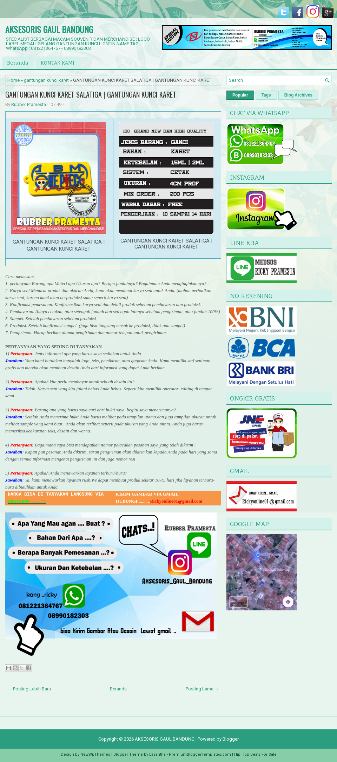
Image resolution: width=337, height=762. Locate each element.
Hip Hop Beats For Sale (255, 754)
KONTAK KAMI (57, 63)
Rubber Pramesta (28, 104)
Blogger (231, 739)
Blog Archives (298, 95)
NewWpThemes (95, 754)
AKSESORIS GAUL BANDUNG (49, 29)
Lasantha (157, 754)
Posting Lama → (202, 688)
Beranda (17, 63)
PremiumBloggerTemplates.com (200, 754)
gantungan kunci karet (46, 80)
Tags (266, 95)
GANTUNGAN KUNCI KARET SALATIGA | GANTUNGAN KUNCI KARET (90, 94)
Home (13, 80)
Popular (240, 95)
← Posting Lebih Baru (29, 688)
